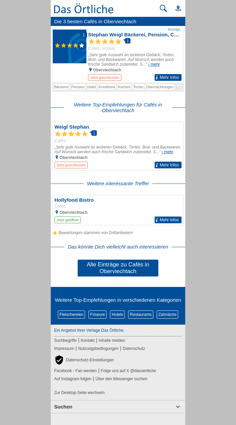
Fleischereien (71, 314)
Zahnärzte (167, 314)
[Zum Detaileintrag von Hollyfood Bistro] (118, 210)
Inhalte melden (112, 340)
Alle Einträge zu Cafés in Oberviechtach (118, 267)
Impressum (64, 348)
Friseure (97, 314)
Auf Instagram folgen (72, 379)
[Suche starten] (163, 8)
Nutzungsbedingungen (98, 348)
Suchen (63, 407)
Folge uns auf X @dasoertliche (128, 370)
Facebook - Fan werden (75, 370)
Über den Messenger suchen (121, 379)
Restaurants (141, 314)
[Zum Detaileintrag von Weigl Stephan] (118, 146)
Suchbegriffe (65, 340)
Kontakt (87, 340)
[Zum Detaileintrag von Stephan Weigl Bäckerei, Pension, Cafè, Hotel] (118, 55)
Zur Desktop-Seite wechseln (79, 392)
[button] (175, 8)
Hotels (117, 314)
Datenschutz (134, 348)
